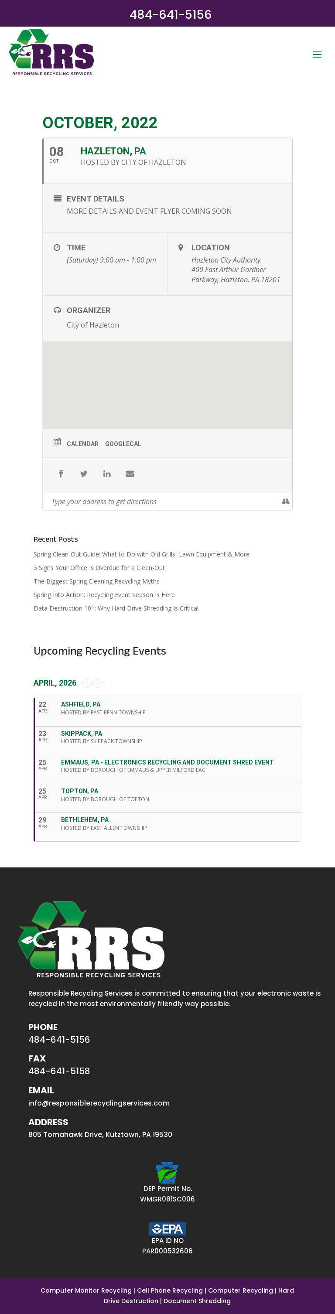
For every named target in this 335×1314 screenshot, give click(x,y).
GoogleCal (123, 443)
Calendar (83, 443)
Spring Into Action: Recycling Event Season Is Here (104, 594)
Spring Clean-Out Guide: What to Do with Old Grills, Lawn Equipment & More (142, 554)
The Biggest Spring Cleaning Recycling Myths (97, 581)
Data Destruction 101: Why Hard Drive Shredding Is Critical (116, 608)
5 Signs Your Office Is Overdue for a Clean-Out (99, 567)
